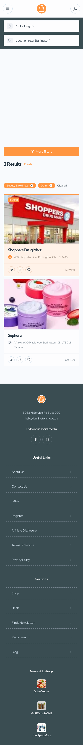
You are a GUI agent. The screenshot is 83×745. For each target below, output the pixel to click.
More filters (41, 151)
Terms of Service (23, 545)
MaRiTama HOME (41, 713)
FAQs (15, 501)
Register (17, 516)
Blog (15, 652)
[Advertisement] (41, 92)
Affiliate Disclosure (24, 530)
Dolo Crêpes (41, 691)
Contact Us (19, 486)
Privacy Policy (21, 560)
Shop (15, 593)
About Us (18, 472)
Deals (15, 608)
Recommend (20, 637)
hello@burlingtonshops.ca (41, 418)
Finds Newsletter (23, 623)
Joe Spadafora (41, 735)
